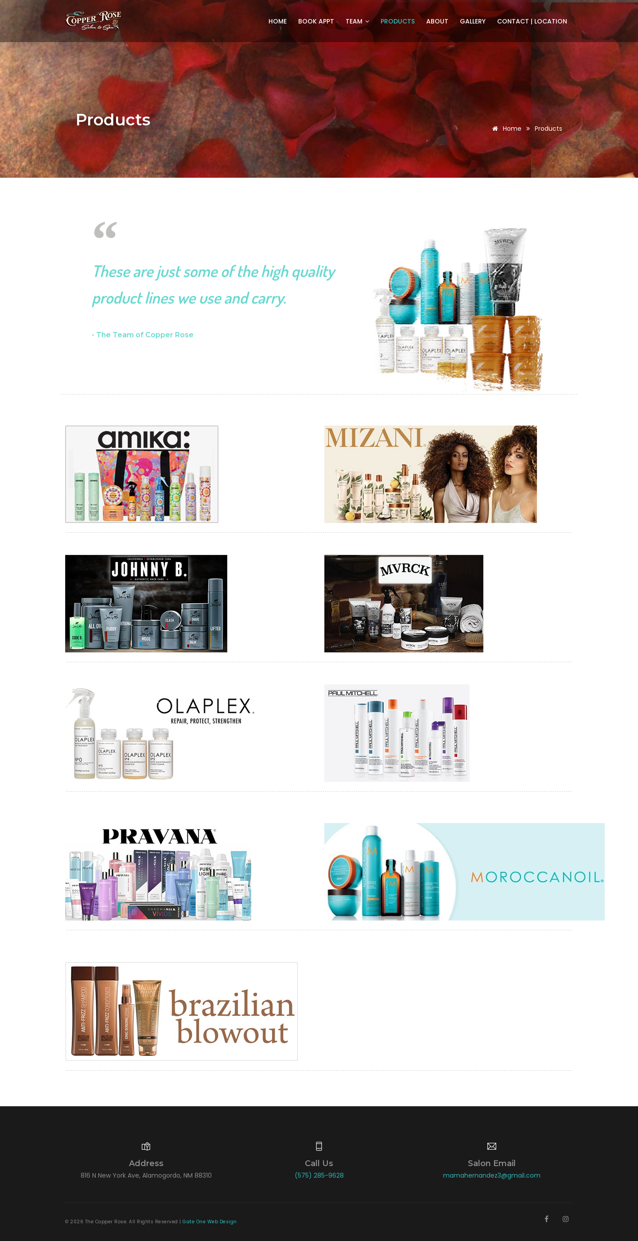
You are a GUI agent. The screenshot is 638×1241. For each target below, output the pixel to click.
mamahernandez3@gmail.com (492, 1175)
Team (357, 21)
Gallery (473, 21)
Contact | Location (532, 21)
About (437, 21)
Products (398, 21)
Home (277, 21)
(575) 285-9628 (319, 1175)
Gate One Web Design (210, 1221)
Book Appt (316, 21)
